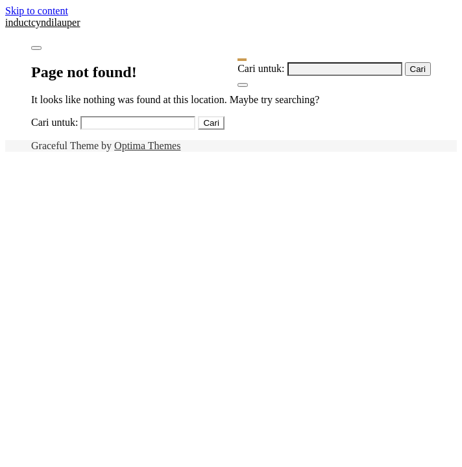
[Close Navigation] (242, 85)
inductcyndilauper (42, 22)
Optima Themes (147, 145)
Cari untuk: (260, 68)
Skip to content (36, 10)
